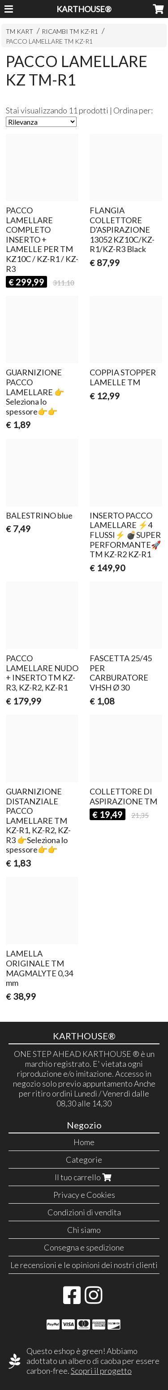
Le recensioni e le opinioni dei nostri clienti (84, 1265)
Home (84, 1142)
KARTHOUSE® (84, 9)
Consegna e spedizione (84, 1247)
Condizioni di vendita (84, 1212)
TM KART (19, 31)
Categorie (84, 1159)
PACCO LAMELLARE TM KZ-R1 (49, 41)
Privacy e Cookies (84, 1195)
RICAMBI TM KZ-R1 (70, 31)
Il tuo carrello (84, 1177)
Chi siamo (84, 1230)
